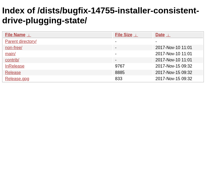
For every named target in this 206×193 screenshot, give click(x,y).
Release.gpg (17, 78)
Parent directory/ (20, 41)
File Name (15, 34)
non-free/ (13, 47)
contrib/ (12, 60)
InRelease (14, 66)
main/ (10, 53)
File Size (123, 34)
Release (13, 72)
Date (160, 34)
